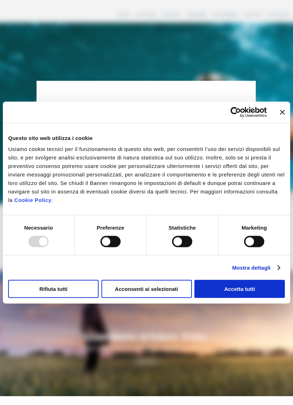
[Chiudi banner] (282, 111)
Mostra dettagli (251, 267)
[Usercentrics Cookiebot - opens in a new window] (236, 112)
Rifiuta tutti (53, 289)
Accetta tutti (239, 289)
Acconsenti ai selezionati (146, 289)
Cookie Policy (32, 200)
